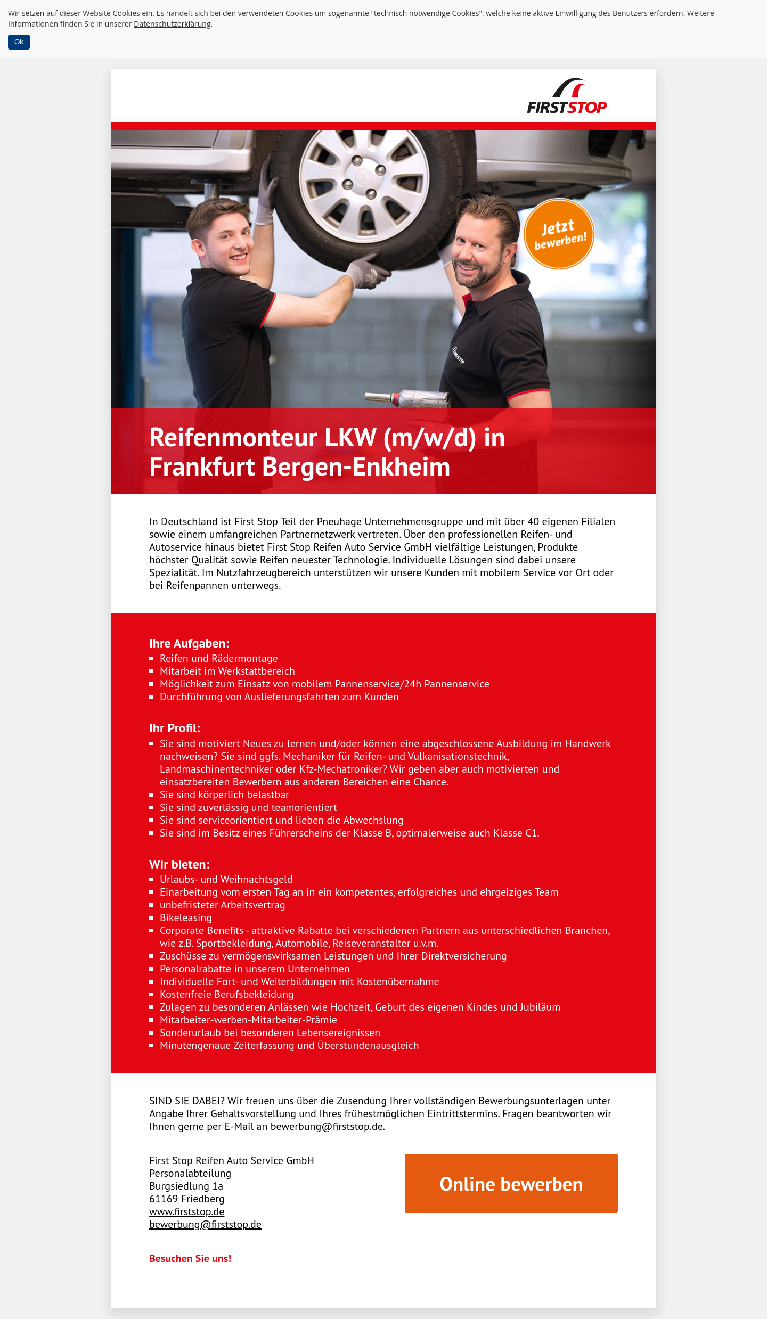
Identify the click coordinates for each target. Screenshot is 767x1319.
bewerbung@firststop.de (205, 1224)
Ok (18, 42)
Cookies (126, 13)
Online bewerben (511, 1183)
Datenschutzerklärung (172, 24)
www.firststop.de (186, 1211)
